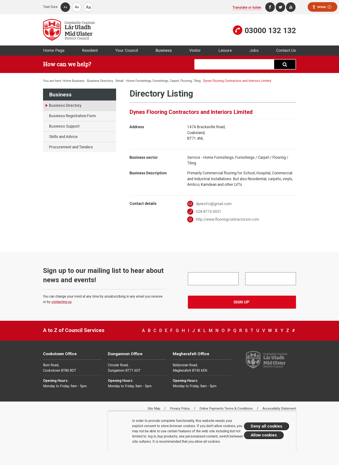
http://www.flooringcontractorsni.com (223, 219)
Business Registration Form (72, 116)
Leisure (225, 50)
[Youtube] (291, 7)
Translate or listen (246, 7)
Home (67, 81)
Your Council (126, 50)
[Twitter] (280, 7)
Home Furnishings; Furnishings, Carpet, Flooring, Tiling (163, 81)
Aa (65, 7)
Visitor (195, 50)
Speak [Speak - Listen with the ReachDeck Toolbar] (321, 7)
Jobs (254, 50)
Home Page (53, 50)
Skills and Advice (63, 136)
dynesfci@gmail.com (209, 204)
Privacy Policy (180, 408)
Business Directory (100, 81)
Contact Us (286, 50)
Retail (119, 81)
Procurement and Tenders (71, 147)
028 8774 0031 (204, 212)
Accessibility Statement (279, 408)
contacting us (61, 302)
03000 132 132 (270, 30)
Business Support (64, 126)
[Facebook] (270, 7)
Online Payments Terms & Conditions (227, 408)
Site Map (154, 408)
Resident (90, 50)
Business (163, 50)
